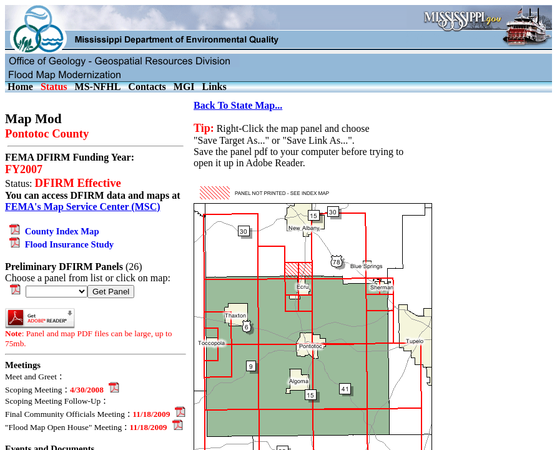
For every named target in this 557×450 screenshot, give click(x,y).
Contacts (146, 86)
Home (20, 86)
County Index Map (52, 231)
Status (54, 86)
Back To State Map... (238, 105)
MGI (184, 86)
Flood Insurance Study (59, 244)
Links (214, 86)
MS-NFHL (98, 86)
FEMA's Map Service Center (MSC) (82, 206)
